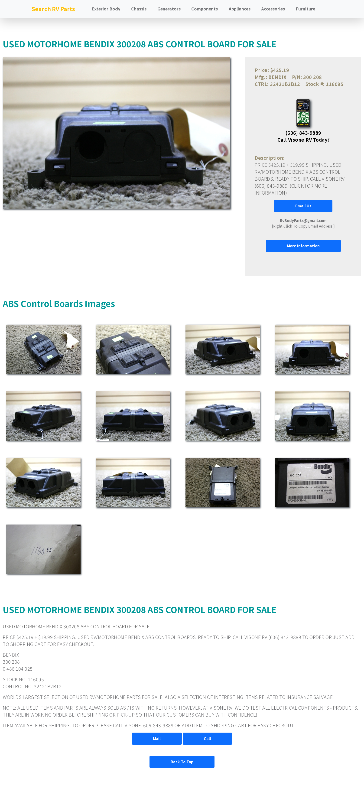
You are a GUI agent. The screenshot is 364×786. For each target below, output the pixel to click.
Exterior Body (106, 9)
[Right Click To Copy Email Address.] (303, 223)
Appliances (239, 9)
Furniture (305, 9)
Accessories (273, 9)
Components (204, 9)
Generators (169, 9)
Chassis (138, 9)
